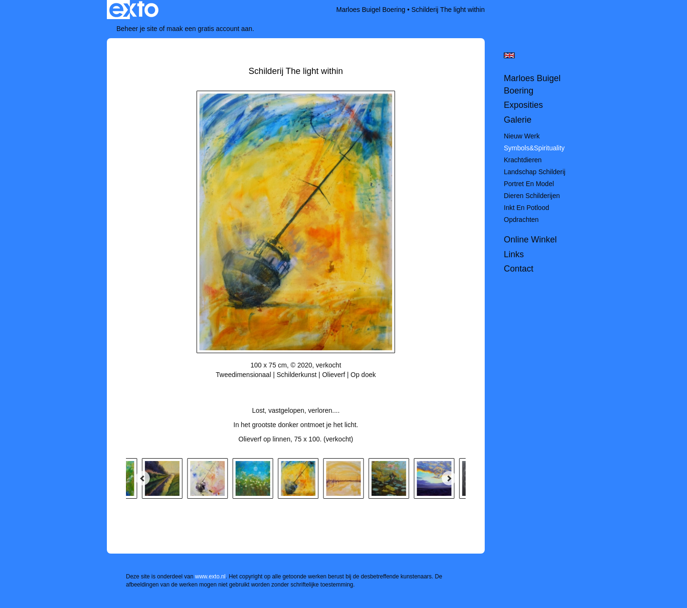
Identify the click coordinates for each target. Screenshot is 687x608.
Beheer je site (136, 28)
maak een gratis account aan (209, 28)
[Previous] (142, 478)
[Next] (449, 478)
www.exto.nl (210, 576)
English (509, 55)
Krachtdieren (522, 160)
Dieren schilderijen (532, 195)
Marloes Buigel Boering (371, 9)
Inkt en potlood (526, 207)
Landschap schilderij (534, 172)
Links (514, 254)
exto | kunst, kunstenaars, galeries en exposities (134, 9)
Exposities (523, 105)
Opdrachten (521, 219)
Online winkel (530, 239)
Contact (518, 268)
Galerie (517, 120)
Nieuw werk (522, 136)
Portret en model (529, 184)
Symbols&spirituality (534, 148)
